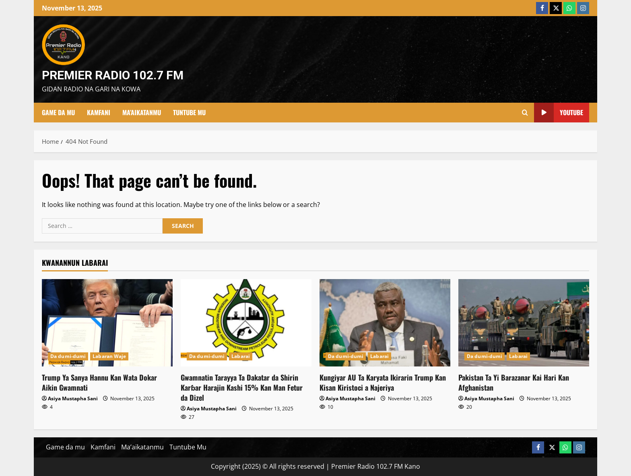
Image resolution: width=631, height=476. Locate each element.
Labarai (240, 356)
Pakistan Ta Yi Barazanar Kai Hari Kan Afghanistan (513, 382)
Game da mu (58, 112)
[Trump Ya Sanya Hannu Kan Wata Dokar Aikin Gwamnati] (107, 322)
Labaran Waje (109, 356)
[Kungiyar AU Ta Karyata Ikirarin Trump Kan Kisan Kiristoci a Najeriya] (385, 322)
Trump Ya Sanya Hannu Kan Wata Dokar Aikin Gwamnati (99, 382)
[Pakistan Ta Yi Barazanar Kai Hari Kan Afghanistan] (523, 322)
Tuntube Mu (189, 112)
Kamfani (98, 112)
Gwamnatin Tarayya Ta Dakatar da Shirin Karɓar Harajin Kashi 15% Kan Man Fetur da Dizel (242, 387)
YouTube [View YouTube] (558, 112)
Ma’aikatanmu (141, 112)
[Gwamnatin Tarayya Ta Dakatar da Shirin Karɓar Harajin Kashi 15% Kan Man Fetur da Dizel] (246, 322)
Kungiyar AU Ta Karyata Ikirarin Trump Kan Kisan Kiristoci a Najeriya (383, 382)
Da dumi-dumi (68, 356)
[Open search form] (525, 112)
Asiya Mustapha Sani (73, 398)
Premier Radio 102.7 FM (113, 75)
